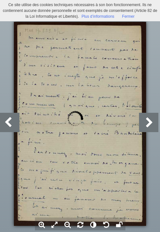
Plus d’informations (97, 16)
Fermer (128, 16)
